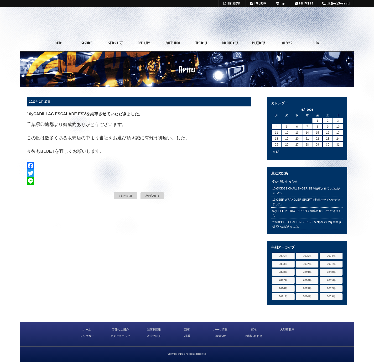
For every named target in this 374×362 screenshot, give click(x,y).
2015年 (331, 280)
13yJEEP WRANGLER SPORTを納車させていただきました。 (306, 202)
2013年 (307, 288)
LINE (187, 335)
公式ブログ (153, 336)
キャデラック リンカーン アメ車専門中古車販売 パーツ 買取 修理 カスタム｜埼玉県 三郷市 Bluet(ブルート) (187, 22)
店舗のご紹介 (120, 329)
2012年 (331, 288)
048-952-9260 (336, 3)
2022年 (307, 263)
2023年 (283, 263)
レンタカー (87, 336)
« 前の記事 (125, 196)
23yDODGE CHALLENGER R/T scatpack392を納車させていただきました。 (306, 224)
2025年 (307, 255)
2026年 (283, 255)
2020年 (283, 272)
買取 (254, 329)
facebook (220, 335)
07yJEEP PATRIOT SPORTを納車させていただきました (307, 213)
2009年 (331, 296)
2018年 (331, 272)
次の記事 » (152, 196)
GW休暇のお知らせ (284, 181)
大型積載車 (287, 329)
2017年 (283, 280)
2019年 (307, 272)
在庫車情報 (153, 329)
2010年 (307, 296)
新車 (187, 329)
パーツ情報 (220, 329)
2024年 (331, 255)
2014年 (283, 288)
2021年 (331, 263)
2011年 (283, 296)
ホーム (87, 329)
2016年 (307, 280)
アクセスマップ (120, 336)
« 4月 (276, 151)
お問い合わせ (253, 336)
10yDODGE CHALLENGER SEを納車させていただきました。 (306, 190)
